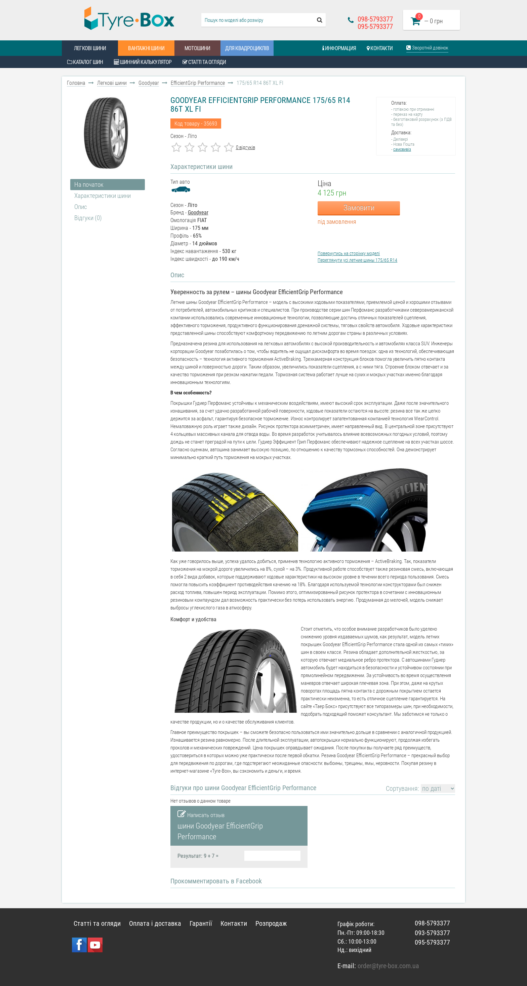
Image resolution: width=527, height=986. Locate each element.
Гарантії (201, 923)
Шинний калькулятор (143, 62)
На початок (89, 184)
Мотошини (197, 48)
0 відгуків (245, 147)
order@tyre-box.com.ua (388, 966)
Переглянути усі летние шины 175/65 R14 (357, 260)
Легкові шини (90, 48)
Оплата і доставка (155, 923)
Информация (339, 48)
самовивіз (402, 149)
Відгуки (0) (88, 218)
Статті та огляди (204, 62)
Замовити (358, 207)
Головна (76, 83)
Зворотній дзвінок (427, 48)
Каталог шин (85, 62)
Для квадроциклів (247, 48)
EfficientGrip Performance (198, 83)
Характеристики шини (102, 196)
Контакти (380, 48)
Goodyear (148, 83)
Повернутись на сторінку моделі (349, 253)
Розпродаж (271, 923)
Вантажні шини (146, 48)
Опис (80, 207)
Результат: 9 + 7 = (197, 856)
